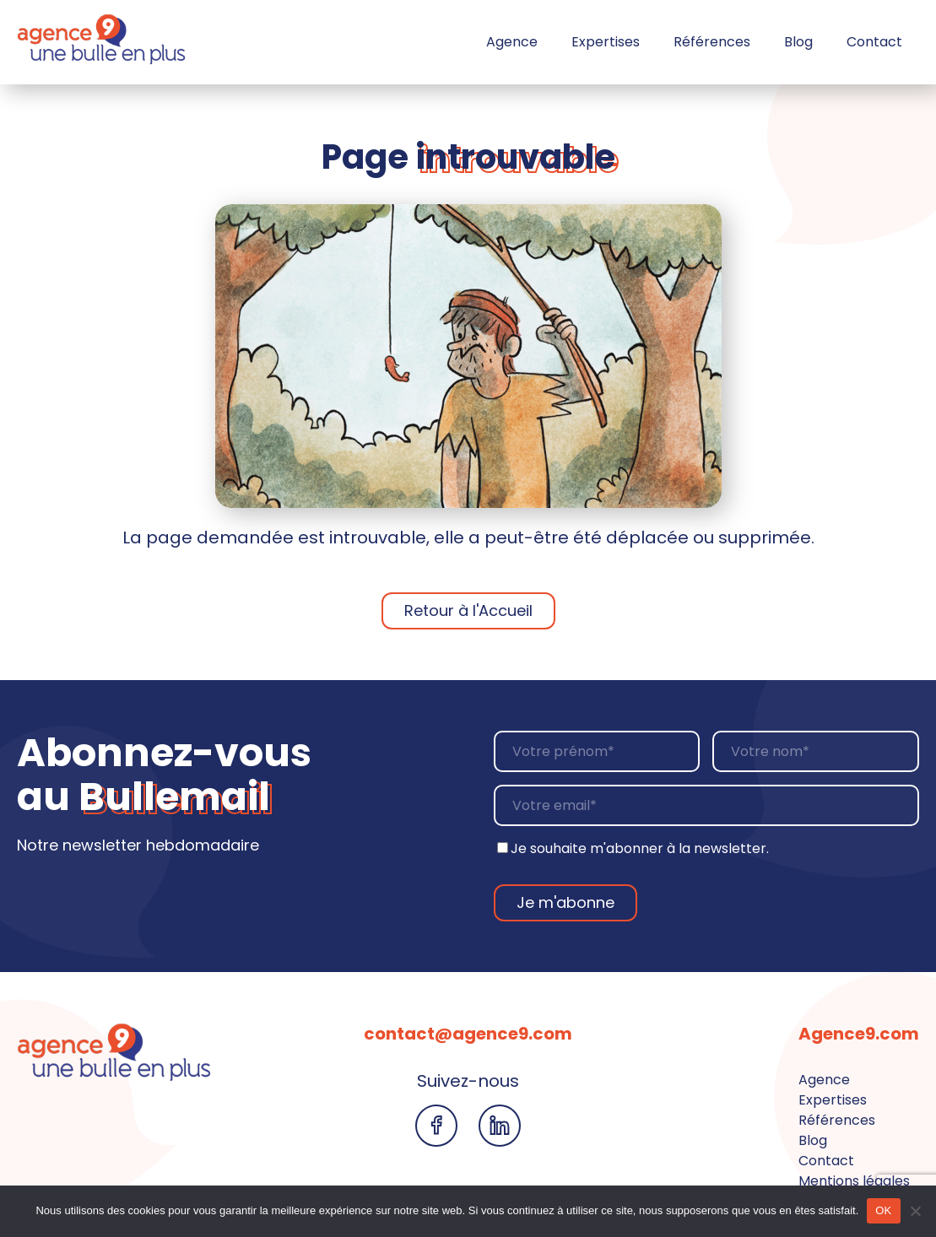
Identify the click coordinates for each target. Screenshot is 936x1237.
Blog (798, 41)
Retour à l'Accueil (468, 610)
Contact (874, 41)
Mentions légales (854, 1181)
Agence (512, 41)
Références (712, 41)
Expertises (605, 41)
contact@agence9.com (468, 1034)
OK (883, 1210)
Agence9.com (858, 1034)
